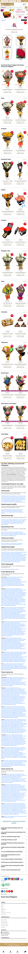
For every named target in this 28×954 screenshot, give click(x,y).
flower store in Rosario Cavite (13, 811)
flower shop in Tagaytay (8, 716)
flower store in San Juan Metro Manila (10, 781)
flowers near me (15, 500)
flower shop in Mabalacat (18, 738)
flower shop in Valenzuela (8, 685)
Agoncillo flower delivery (10, 588)
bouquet (10, 509)
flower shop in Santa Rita (8, 744)
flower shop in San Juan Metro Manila (10, 684)
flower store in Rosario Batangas (10, 794)
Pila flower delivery (16, 631)
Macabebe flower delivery (9, 642)
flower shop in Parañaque (10, 682)
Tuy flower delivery (12, 605)
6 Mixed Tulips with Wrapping (20, 303)
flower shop (16, 498)
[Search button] (26, 7)
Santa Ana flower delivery (9, 647)
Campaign (3, 927)
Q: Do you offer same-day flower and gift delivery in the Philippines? (13, 833)
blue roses (12, 532)
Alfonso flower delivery (8, 607)
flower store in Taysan (18, 800)
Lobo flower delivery (19, 594)
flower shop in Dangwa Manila (8, 499)
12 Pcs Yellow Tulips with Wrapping (7, 304)
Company (3, 902)
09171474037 (5, 935)
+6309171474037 (7, 933)
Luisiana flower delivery (14, 626)
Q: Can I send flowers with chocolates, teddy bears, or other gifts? (12, 843)
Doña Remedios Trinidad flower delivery (14, 653)
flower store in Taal (12, 798)
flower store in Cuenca (18, 788)
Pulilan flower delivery (8, 659)
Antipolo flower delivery (17, 663)
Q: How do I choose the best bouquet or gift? (10, 870)
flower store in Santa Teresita (10, 797)
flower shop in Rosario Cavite (13, 715)
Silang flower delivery (8, 617)
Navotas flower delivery (8, 581)
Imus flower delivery (13, 612)
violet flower (10, 534)
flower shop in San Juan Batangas (10, 698)
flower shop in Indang (19, 711)
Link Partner (3, 914)
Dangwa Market (19, 558)
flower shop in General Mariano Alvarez (13, 710)
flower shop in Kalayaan (8, 723)
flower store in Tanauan (8, 800)
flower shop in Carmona (12, 707)
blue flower (8, 532)
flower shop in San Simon (12, 743)
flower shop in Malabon (17, 678)
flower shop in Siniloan (7, 732)
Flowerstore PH (12, 501)
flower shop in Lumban (19, 724)
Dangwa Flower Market (11, 555)
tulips (21, 523)
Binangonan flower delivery (12, 665)
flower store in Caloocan (11, 774)
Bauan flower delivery (13, 591)
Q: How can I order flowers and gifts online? (10, 836)
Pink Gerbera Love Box (20, 211)
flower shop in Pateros (11, 683)
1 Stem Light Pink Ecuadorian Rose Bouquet (20, 181)
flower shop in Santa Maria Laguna (10, 731)
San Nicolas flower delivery (12, 600)
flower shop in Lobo (18, 693)
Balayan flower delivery (8, 590)
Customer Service (5, 937)
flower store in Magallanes (12, 809)
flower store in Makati (8, 775)
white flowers (16, 534)
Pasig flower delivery (11, 583)
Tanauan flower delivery (9, 604)
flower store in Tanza (18, 813)
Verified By (3, 880)
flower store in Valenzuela (8, 782)
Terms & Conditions (4, 925)
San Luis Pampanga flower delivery (11, 646)
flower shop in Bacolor (16, 736)
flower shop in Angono (7, 760)
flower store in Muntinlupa (10, 777)
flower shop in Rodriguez (17, 764)
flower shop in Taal (11, 702)
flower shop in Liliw (17, 723)
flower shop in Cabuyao (9, 720)
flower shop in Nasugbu (12, 696)
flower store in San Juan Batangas (10, 795)
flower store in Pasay (19, 778)
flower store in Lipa (10, 790)
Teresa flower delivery (7, 669)
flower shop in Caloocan (11, 677)
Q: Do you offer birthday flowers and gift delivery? (12, 851)
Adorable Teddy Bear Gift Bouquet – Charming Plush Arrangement (20, 365)
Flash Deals (3, 20)
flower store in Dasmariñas (8, 805)
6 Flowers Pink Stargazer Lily (7, 89)
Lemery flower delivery (20, 593)
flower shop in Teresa (7, 766)
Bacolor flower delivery (17, 639)
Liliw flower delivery (20, 625)
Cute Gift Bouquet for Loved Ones (7, 364)
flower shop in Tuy (12, 704)
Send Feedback (4, 932)
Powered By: (4, 894)
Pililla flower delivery (11, 667)
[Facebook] (2, 891)
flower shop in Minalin (18, 740)
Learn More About (5, 917)
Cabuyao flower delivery (9, 622)
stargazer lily (13, 523)
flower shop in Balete (18, 689)
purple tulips (21, 533)
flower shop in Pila (7, 729)
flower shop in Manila (12, 679)
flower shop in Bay (17, 719)
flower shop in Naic (19, 713)
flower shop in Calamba (18, 720)
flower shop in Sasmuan (12, 745)
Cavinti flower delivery (18, 624)
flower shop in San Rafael (9, 757)
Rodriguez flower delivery (20, 667)
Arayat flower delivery (8, 639)
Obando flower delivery (19, 656)
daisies (11, 520)
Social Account (4, 888)
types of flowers (16, 569)
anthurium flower (4, 519)
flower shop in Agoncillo (10, 687)
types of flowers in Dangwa (14, 561)
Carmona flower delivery (11, 608)
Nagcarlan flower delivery (19, 628)
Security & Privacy (4, 924)
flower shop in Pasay (19, 682)
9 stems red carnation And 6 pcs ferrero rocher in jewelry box (7, 242)
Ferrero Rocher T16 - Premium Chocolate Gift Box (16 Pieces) (7, 334)
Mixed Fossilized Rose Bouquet (20, 394)
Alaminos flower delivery (9, 621)
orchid (11, 522)
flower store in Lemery (19, 789)
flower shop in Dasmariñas (8, 709)
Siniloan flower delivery (19, 634)
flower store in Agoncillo (10, 784)
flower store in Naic (19, 810)
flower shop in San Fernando (12, 742)
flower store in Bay (17, 816)
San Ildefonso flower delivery (18, 659)
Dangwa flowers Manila (9, 557)
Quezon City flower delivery (9, 584)
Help (26, 1)
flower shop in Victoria (18, 732)
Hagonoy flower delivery (11, 654)
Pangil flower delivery (8, 631)
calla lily (9, 519)
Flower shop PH (18, 499)
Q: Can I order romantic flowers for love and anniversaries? (10, 855)
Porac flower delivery (11, 645)
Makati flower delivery (8, 578)
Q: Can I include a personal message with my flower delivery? (12, 866)
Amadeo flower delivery (17, 607)
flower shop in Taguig (22, 684)
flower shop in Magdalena (13, 725)
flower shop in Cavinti (12, 722)
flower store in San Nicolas (10, 796)
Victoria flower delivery (7, 635)
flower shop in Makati (8, 678)
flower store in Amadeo (17, 803)
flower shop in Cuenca (18, 691)
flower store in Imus (10, 808)
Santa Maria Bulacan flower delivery (18, 661)
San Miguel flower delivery (18, 660)
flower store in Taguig (22, 781)
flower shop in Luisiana (10, 724)
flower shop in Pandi (9, 753)
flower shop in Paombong (18, 753)
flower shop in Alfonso (8, 706)
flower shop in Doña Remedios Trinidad (15, 748)
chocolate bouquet (8, 510)
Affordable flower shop (5, 496)
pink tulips (11, 533)
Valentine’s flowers (13, 543)
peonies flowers (19, 522)
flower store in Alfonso (8, 803)
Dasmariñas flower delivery (9, 610)
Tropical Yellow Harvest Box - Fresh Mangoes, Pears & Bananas (20, 456)
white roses (21, 534)
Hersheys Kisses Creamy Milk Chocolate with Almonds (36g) (20, 334)
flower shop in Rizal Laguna (16, 729)
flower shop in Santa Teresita (10, 701)
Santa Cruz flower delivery (9, 633)
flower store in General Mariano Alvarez (13, 807)
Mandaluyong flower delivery (10, 579)
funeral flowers (10, 544)
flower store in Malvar (9, 791)
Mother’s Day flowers (5, 543)
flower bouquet (15, 509)
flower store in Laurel (11, 789)
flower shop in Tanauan (8, 703)
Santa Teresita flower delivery (10, 601)
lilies (5, 522)
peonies (14, 522)
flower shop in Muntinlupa (10, 681)
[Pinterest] (9, 891)
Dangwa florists (12, 553)
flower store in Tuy (12, 801)
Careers (2, 908)
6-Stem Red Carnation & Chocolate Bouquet (20, 90)
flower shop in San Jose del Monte (11, 756)
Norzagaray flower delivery (9, 656)
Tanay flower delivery (14, 668)
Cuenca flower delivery (19, 592)
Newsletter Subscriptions (6, 912)
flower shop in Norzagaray (11, 752)
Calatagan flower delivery (9, 592)
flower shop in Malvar (9, 695)
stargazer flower (7, 523)
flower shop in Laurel (11, 692)
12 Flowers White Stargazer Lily (7, 272)
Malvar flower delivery (11, 595)
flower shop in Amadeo (17, 706)
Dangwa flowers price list (10, 558)
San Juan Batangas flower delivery (11, 599)
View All (26, 67)
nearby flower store (8, 500)
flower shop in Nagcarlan (10, 726)
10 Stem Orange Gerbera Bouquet (7, 211)
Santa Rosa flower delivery (9, 634)
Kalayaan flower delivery (11, 625)
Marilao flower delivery (8, 655)
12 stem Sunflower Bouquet (7, 150)
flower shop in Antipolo (16, 760)
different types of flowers (6, 569)
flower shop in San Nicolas (10, 699)
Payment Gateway (5, 876)
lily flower (8, 522)
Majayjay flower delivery (9, 628)
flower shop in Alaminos (9, 719)
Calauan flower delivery (8, 624)
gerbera (19, 520)
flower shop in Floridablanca (11, 737)
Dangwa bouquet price (18, 552)
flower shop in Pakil (12, 727)
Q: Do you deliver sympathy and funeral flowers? (11, 859)
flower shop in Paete (19, 726)
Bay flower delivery (17, 621)
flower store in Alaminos (9, 816)
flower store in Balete (18, 785)
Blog (2, 906)
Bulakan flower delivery (9, 652)
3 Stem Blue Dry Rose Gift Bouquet (7, 394)
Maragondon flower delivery (9, 614)
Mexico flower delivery (18, 644)
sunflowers (18, 523)
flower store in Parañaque (10, 778)
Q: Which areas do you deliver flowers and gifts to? (12, 862)
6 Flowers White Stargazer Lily (20, 272)
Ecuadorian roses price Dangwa (13, 559)
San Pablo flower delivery (12, 632)
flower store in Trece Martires (12, 814)
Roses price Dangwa (10, 560)
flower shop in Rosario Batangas (10, 697)
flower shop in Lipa (10, 693)
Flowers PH (6, 501)
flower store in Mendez (11, 810)
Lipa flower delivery (10, 594)
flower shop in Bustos (18, 747)
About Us (3, 904)
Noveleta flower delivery (11, 615)
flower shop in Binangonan (10, 761)
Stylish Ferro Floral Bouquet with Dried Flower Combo (7, 426)
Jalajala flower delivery (18, 666)
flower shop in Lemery (19, 692)
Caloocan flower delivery (11, 577)
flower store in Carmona (12, 804)
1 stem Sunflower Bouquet (20, 150)
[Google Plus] (12, 891)
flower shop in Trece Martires (12, 717)
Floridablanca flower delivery (12, 640)
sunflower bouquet (16, 512)
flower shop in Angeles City (11, 734)
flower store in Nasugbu (12, 793)
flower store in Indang (18, 808)
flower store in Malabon (17, 775)
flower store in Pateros (11, 780)
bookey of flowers (4, 509)
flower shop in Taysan (17, 703)
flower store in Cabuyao (9, 817)
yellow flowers (6, 535)
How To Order (3, 919)
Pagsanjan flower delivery (12, 630)
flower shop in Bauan (14, 690)
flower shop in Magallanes (12, 712)
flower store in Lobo (18, 790)
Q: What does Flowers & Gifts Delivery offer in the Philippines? (12, 828)
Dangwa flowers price (18, 557)
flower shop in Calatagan (9, 691)
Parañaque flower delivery (19, 581)
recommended (4, 84)
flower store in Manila (12, 776)
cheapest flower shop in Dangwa (7, 552)
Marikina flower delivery (9, 580)
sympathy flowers (18, 544)
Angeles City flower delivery (11, 638)
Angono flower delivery (7, 663)
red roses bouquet (8, 512)
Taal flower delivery (10, 603)
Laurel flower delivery (11, 593)
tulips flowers (5, 524)
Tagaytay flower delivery (17, 617)
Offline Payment (4, 921)
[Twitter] (4, 891)
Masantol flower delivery (9, 644)
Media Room (3, 909)
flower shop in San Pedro (13, 730)
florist (12, 497)
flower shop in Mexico (9, 740)
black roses (3, 532)
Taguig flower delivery (11, 585)
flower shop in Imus (10, 711)
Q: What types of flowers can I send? (9, 839)
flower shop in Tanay (13, 765)
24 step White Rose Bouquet (8, 120)
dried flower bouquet (16, 510)
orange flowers (18, 532)
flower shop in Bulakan (9, 747)
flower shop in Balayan (9, 689)
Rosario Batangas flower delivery (10, 598)
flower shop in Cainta (20, 761)
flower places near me (9, 498)
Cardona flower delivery (9, 666)
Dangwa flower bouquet (9, 554)
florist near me (16, 497)
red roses (6, 534)
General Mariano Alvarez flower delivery (14, 611)
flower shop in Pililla (8, 764)
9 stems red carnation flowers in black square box (20, 242)
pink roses (6, 533)
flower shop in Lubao (9, 738)
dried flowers (15, 520)
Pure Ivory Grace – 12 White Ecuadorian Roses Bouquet (7, 181)
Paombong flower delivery (12, 658)
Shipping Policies (4, 922)
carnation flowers (15, 519)
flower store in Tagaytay (8, 813)
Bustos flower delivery (18, 652)
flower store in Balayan (9, 785)
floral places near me (14, 496)
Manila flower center (21, 501)
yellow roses (13, 535)
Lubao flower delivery (8, 641)
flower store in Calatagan (9, 788)
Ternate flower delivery (11, 618)
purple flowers (16, 533)
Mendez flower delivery (20, 614)
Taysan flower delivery (18, 604)
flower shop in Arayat (8, 736)
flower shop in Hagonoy (13, 750)
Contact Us (3, 930)
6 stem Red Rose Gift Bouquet (20, 120)
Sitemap (2, 911)
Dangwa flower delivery (18, 554)
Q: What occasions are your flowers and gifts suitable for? (12, 848)
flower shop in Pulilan (11, 754)
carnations (21, 519)
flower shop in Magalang (13, 739)
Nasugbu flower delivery (9, 597)
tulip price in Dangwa (18, 560)
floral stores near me (7, 497)
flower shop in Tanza (18, 716)
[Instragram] (7, 891)
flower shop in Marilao (8, 751)
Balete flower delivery (18, 590)
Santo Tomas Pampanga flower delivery (12, 648)
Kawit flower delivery (8, 613)
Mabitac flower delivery (8, 627)
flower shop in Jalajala (12, 762)
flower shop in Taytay (21, 765)
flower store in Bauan (14, 787)
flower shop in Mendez (10, 713)
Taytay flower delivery (22, 668)
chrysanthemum (6, 520)
